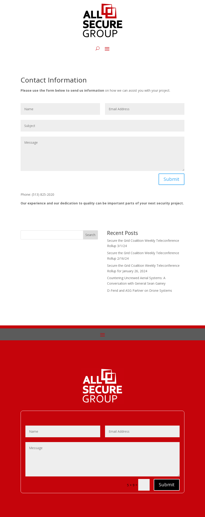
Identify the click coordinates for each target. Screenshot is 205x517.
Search (90, 235)
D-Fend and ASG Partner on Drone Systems (139, 290)
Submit (171, 179)
